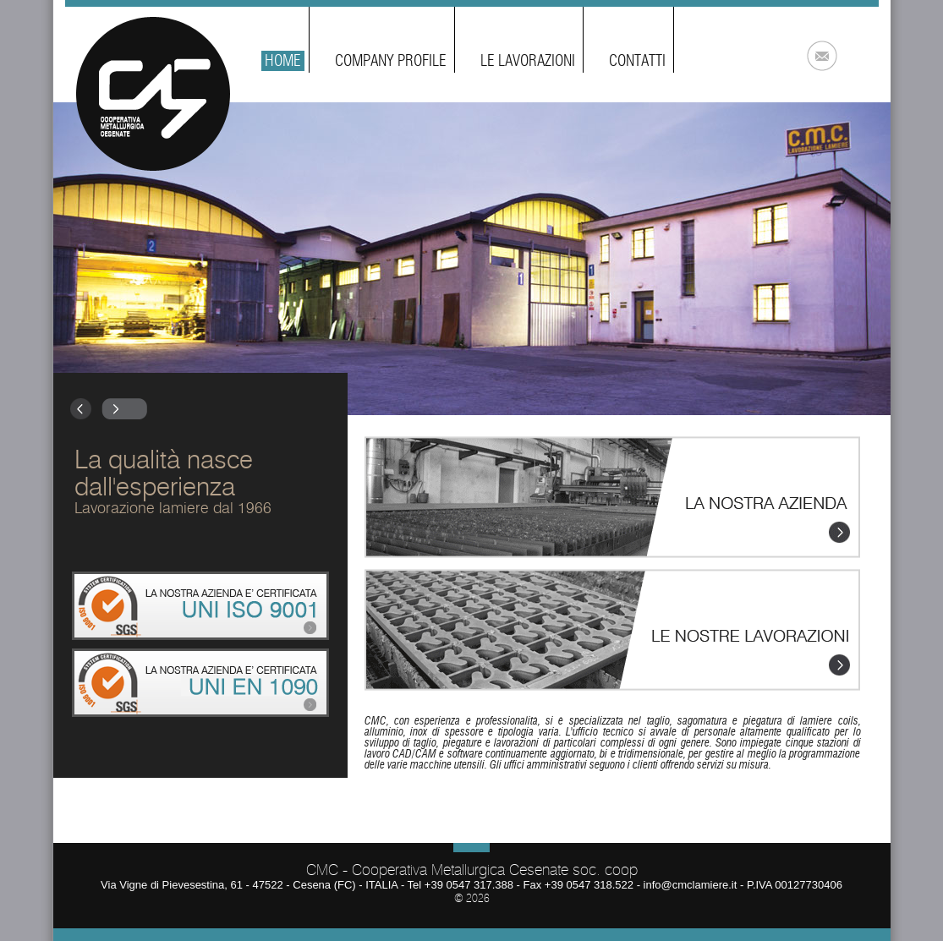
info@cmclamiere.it (690, 884)
